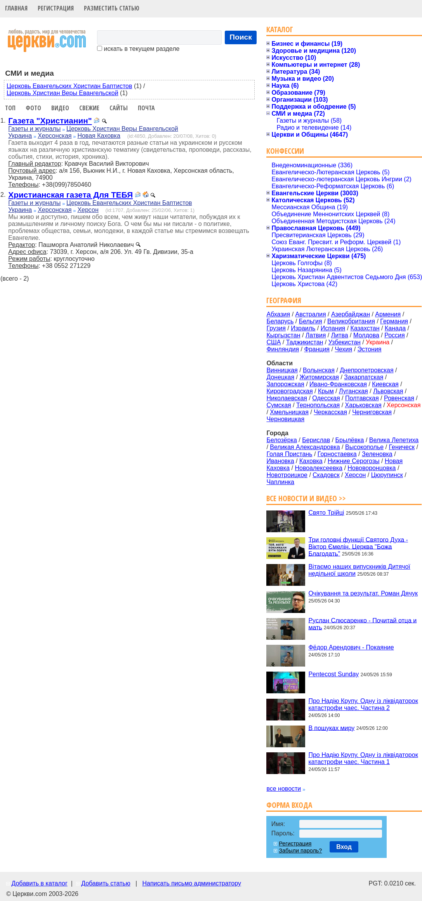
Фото (33, 108)
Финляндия (282, 349)
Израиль (303, 328)
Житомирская (319, 377)
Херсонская (54, 135)
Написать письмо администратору (191, 883)
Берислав (316, 440)
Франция (317, 349)
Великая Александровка (305, 447)
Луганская (353, 391)
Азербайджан (350, 314)
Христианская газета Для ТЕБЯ (70, 194)
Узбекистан (344, 342)
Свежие (89, 108)
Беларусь (279, 321)
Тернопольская (318, 405)
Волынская (319, 370)
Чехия (343, 349)
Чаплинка (280, 482)
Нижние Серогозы (354, 461)
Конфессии (285, 151)
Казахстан (365, 328)
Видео (60, 108)
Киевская (385, 384)
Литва (339, 335)
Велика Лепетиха (394, 440)
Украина (20, 135)
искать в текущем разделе (138, 48)
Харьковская (363, 405)
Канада (395, 328)
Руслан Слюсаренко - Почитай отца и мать (362, 623)
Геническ (402, 447)
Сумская (278, 405)
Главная (16, 8)
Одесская (326, 398)
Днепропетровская (366, 370)
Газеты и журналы (34, 128)
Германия (394, 321)
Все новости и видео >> (306, 498)
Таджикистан (304, 342)
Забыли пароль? (300, 850)
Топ (10, 108)
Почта (146, 108)
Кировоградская (289, 391)
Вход (344, 847)
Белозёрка (281, 440)
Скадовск (326, 475)
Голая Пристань (289, 454)
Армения (388, 314)
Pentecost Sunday (333, 674)
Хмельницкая (289, 412)
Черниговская (372, 412)
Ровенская (399, 398)
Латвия (316, 335)
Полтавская (362, 398)
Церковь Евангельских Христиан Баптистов (69, 86)
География (283, 300)
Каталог (279, 29)
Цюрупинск (387, 475)
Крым (326, 391)
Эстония (370, 349)
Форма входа (289, 805)
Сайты (118, 108)
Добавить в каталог (39, 883)
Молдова (366, 335)
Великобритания (351, 321)
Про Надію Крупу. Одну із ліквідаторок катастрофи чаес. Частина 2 (363, 704)
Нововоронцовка (371, 468)
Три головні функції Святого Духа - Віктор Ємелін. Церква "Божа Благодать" (358, 546)
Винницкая (281, 370)
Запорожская (285, 384)
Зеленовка (377, 454)
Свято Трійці (326, 512)
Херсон (87, 210)
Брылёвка (349, 440)
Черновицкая (285, 419)
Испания (333, 328)
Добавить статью (105, 883)
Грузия (275, 328)
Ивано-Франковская (338, 384)
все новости (283, 788)
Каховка (311, 461)
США (273, 342)
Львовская (388, 391)
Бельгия (310, 321)
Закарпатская (363, 377)
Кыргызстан (283, 335)
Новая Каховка (98, 135)
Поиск (240, 37)
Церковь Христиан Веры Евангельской (62, 93)
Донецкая (280, 377)
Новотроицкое (286, 475)
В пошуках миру (331, 727)
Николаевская (286, 398)
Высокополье (364, 447)
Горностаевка (337, 454)
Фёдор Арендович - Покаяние (351, 647)
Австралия (310, 314)
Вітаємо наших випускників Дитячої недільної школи (359, 570)
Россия (394, 335)
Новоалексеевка (318, 468)
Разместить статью (111, 8)
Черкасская (330, 412)
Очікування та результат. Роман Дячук (363, 593)
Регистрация (56, 8)
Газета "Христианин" (50, 120)
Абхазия (278, 314)
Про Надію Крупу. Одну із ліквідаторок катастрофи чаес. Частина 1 (363, 758)
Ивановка (280, 461)
